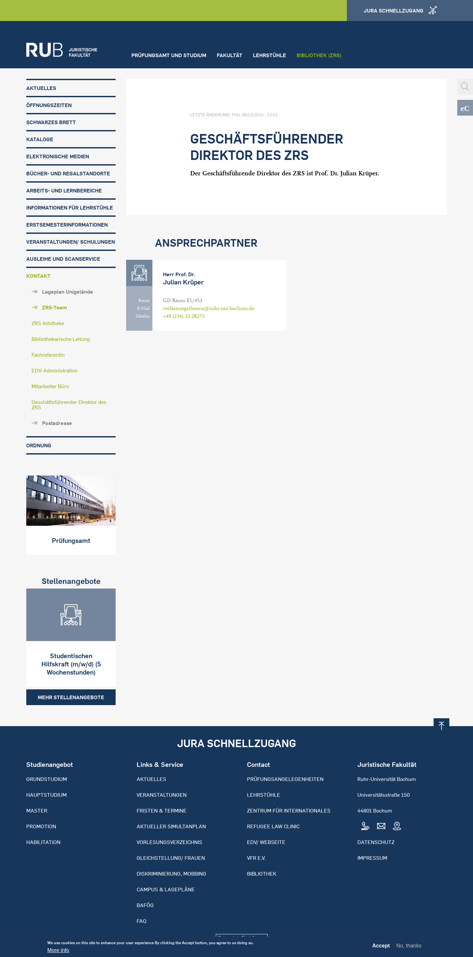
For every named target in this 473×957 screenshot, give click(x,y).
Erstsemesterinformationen (67, 224)
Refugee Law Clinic (273, 826)
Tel (365, 826)
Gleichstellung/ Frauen (171, 858)
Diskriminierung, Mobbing (171, 873)
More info (58, 952)
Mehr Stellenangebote (71, 697)
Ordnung (38, 445)
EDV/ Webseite (266, 842)
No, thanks (408, 947)
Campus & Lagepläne (166, 889)
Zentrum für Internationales (288, 810)
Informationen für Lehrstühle (69, 207)
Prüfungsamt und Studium (168, 55)
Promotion (41, 826)
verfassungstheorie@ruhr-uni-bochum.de (208, 308)
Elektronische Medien (57, 156)
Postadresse (57, 423)
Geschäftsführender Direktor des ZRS (69, 405)
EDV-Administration (55, 370)
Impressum (372, 858)
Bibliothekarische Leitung (61, 339)
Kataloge (39, 139)
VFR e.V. (256, 858)
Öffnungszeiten (49, 105)
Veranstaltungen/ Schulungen (70, 241)
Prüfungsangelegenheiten (285, 779)
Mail (381, 826)
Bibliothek (261, 873)
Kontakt (38, 276)
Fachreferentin (48, 354)
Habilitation (43, 842)
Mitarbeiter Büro (50, 386)
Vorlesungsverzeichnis (169, 842)
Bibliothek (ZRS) (319, 55)
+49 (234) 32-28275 (184, 316)
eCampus (465, 108)
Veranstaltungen (162, 794)
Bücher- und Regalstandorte (68, 173)
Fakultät (229, 55)
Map (397, 826)
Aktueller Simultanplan (171, 826)
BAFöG (145, 905)
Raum (144, 300)
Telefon (142, 316)
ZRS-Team (54, 307)
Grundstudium (46, 779)
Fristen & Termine (162, 810)
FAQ (141, 921)
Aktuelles (41, 88)
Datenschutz (375, 842)
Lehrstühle (269, 55)
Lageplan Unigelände (67, 291)
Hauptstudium (46, 794)
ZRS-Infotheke (48, 323)
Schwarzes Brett (51, 122)
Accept (381, 947)
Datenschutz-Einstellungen (241, 937)
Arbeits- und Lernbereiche (64, 190)
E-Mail (143, 308)
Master (36, 810)
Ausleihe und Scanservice (63, 259)
